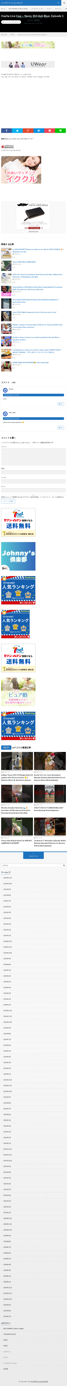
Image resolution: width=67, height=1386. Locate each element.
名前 (3, 468)
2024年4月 (7, 987)
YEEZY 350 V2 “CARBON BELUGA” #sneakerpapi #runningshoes (48, 809)
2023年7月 (7, 1039)
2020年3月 (7, 1270)
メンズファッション (37, 8)
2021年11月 (7, 1155)
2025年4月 (7, 918)
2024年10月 (7, 953)
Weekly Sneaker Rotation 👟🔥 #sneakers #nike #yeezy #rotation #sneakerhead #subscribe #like (15, 810)
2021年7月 (7, 1178)
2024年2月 (7, 999)
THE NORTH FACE (9, 1334)
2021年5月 (7, 1189)
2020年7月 (7, 1247)
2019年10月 (7, 1299)
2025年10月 (7, 884)
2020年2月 (7, 1276)
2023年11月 (7, 1016)
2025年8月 (7, 895)
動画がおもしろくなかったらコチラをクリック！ (17, 139)
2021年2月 (7, 1207)
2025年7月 (7, 901)
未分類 (5, 1369)
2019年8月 (7, 1311)
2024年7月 (7, 970)
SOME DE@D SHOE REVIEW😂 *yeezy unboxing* (31, 362)
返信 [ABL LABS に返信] (60, 427)
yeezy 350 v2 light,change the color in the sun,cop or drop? (34, 312)
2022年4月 (7, 1126)
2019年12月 (7, 1288)
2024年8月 (7, 964)
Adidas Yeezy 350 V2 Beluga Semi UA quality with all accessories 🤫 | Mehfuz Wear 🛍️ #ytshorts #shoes (17, 777)
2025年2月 (7, 930)
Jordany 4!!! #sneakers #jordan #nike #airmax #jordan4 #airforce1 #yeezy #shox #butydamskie (50, 843)
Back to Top (33, 856)
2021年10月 (7, 1161)
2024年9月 (7, 959)
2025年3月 (7, 924)
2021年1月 (7, 1212)
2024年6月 (7, 976)
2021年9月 (7, 1166)
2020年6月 (7, 1253)
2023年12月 (7, 1011)
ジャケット (58, 8)
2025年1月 (7, 935)
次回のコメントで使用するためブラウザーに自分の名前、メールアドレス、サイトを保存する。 (33, 497)
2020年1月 (7, 1282)
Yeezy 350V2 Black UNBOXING (24, 262)
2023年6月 (7, 1045)
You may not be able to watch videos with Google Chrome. (25, 77)
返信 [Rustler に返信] (60, 404)
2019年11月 (7, 1293)
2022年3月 (7, 1132)
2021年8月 (7, 1172)
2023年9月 (7, 1028)
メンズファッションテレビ (39, 1381)
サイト (3, 486)
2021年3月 (7, 1201)
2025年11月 (7, 878)
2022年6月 (7, 1114)
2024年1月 (7, 1005)
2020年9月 (7, 1236)
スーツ (49, 8)
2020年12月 (7, 1218)
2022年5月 (7, 1120)
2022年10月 (7, 1091)
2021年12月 (7, 1149)
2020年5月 (7, 1259)
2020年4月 (7, 1264)
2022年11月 (7, 1085)
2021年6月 (7, 1184)
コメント (4, 446)
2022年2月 (7, 1137)
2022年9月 (7, 1097)
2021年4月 (7, 1195)
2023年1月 (7, 1074)
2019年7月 (7, 1316)
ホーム (3, 8)
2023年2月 (7, 1068)
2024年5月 (7, 982)
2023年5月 (7, 1051)
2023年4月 (7, 1057)
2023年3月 (7, 1062)
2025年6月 (7, 907)
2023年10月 (7, 1022)
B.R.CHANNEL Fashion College (18, 8)
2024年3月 (7, 993)
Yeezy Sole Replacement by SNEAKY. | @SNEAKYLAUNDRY (16, 842)
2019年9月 (7, 1305)
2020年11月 (7, 1224)
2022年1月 (7, 1143)
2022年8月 (7, 1103)
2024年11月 (7, 947)
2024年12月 (7, 941)
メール (4, 477)
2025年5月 (7, 912)
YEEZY (16, 22)
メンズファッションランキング (10, 150)
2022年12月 (7, 1080)
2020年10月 (7, 1230)
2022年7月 (7, 1109)
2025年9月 (7, 889)
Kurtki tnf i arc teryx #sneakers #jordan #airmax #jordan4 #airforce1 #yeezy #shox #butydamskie (49, 777)
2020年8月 (7, 1241)
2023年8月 (7, 1034)
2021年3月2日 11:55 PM (11, 395)
